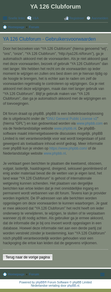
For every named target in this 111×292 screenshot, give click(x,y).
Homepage (16, 274)
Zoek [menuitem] (106, 27)
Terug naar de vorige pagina (28, 257)
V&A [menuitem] (35, 18)
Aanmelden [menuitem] (99, 18)
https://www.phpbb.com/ (68, 148)
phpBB (40, 282)
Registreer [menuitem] (76, 18)
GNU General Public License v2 (72, 119)
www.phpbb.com (90, 123)
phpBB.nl (73, 285)
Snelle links (16, 18)
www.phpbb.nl (65, 128)
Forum (34, 274)
